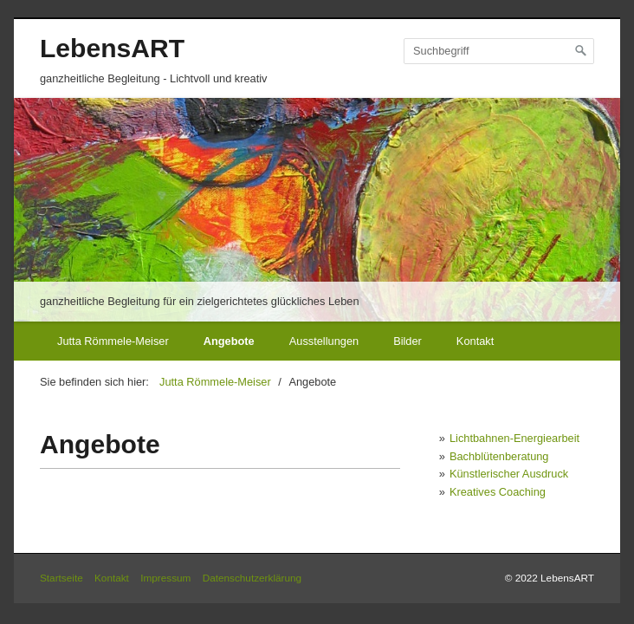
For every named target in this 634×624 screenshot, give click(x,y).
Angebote (229, 341)
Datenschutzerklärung (252, 577)
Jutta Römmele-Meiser (113, 341)
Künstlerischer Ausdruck (509, 473)
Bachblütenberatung (499, 456)
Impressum (165, 577)
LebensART (112, 48)
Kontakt (475, 341)
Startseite (61, 577)
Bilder (407, 341)
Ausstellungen (324, 341)
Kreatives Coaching (498, 491)
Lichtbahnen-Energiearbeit (514, 438)
